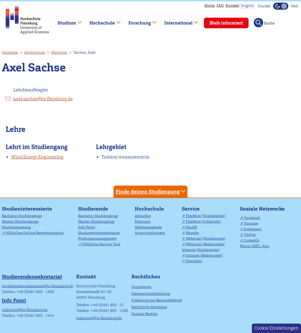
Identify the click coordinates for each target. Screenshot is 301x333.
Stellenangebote (148, 227)
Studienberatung (16, 227)
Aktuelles (143, 215)
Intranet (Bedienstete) (204, 255)
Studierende (93, 208)
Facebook (252, 217)
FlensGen (194, 261)
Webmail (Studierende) (206, 238)
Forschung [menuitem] (139, 21)
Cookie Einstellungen (276, 328)
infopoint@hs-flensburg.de (25, 309)
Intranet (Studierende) (201, 249)
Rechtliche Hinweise (149, 307)
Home (209, 5)
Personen (59, 52)
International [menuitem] (178, 21)
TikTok (250, 234)
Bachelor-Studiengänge (22, 215)
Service (191, 208)
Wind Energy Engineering (37, 157)
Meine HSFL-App (254, 246)
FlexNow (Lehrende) (203, 221)
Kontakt (232, 5)
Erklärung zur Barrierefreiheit (156, 300)
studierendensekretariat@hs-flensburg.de (37, 286)
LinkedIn (252, 240)
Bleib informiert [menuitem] (226, 23)
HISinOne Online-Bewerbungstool (35, 232)
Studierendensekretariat (99, 232)
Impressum (141, 286)
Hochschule (34, 52)
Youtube (251, 223)
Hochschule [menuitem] (102, 21)
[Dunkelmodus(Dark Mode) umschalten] (280, 6)
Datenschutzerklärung (150, 293)
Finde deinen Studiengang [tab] (151, 191)
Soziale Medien (144, 313)
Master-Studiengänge (20, 221)
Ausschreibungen (150, 232)
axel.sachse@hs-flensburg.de (43, 99)
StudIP (191, 227)
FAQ (220, 5)
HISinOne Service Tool (101, 244)
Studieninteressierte (27, 208)
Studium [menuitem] (66, 21)
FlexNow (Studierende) (205, 215)
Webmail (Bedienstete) (205, 244)
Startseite (10, 52)
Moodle (192, 232)
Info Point (86, 227)
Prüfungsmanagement (97, 238)
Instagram (252, 229)
